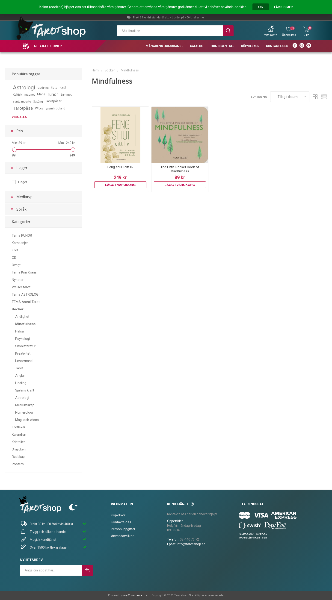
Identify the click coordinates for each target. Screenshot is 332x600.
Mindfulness (25, 324)
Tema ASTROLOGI (25, 294)
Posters (18, 464)
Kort (15, 250)
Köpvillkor (118, 515)
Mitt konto (270, 35)
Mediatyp (24, 196)
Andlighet (22, 317)
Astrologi (24, 87)
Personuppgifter (123, 529)
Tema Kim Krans (24, 272)
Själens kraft (24, 390)
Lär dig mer (283, 7)
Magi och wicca (27, 420)
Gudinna (43, 87)
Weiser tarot (21, 287)
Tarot (19, 368)
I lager (21, 167)
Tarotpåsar (53, 101)
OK (260, 7)
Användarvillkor (122, 536)
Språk (21, 209)
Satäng (38, 101)
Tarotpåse (23, 108)
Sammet (66, 94)
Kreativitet (22, 353)
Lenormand (24, 361)
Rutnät (315, 96)
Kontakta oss (121, 522)
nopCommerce (132, 595)
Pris (19, 130)
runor (53, 94)
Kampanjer (20, 243)
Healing (20, 383)
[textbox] (170, 30)
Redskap (18, 457)
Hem (95, 70)
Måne (41, 94)
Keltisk (17, 94)
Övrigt (16, 265)
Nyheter (18, 280)
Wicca (39, 108)
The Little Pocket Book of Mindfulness (179, 169)
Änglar (20, 376)
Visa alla (19, 117)
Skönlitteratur (25, 346)
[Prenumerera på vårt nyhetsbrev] (51, 570)
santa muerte (22, 101)
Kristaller (18, 442)
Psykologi (22, 339)
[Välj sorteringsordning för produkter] (289, 96)
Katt (63, 87)
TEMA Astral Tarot (26, 302)
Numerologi (24, 412)
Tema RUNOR (22, 235)
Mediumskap (24, 405)
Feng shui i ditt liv (120, 167)
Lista (323, 96)
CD (14, 258)
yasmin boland (55, 108)
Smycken (19, 449)
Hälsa (19, 331)
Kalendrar (19, 434)
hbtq (54, 87)
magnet (29, 94)
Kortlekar (18, 427)
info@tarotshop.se (191, 544)
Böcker (18, 309)
